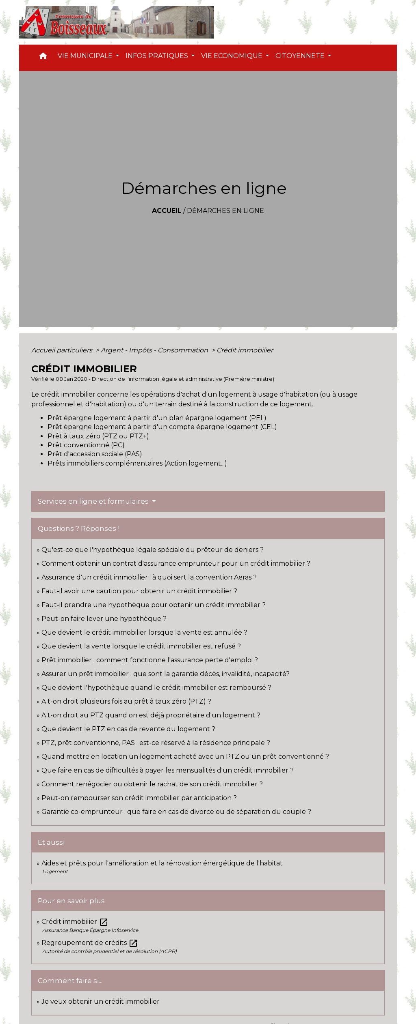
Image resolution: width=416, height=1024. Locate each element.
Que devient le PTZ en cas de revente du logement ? (128, 729)
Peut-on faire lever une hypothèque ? (104, 619)
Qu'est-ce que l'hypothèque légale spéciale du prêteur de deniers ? (152, 550)
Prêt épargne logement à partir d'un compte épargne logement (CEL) (162, 427)
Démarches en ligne (225, 211)
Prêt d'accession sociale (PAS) (95, 454)
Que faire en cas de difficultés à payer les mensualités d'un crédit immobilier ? (167, 770)
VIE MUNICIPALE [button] (86, 56)
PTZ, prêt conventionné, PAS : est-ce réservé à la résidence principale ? (155, 743)
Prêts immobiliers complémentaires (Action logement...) (137, 463)
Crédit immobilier (245, 350)
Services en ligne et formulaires (94, 501)
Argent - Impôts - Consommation (155, 350)
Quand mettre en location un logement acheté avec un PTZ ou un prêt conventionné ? (185, 756)
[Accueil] (116, 22)
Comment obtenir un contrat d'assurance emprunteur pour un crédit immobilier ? (175, 563)
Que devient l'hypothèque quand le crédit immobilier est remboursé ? (156, 687)
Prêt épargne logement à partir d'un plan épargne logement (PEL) (157, 418)
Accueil (167, 211)
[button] (43, 58)
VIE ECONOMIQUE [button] (232, 56)
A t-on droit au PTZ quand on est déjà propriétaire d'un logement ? (150, 715)
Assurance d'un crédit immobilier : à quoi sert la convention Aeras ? (149, 577)
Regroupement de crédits (89, 943)
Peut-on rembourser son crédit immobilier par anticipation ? (139, 798)
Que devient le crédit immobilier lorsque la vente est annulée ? (144, 632)
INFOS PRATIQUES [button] (158, 56)
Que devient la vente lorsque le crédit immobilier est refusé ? (141, 646)
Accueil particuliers (62, 350)
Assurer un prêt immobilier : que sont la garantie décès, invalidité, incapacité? (165, 674)
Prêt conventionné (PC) (86, 445)
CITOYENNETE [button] (300, 56)
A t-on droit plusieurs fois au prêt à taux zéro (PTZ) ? (126, 701)
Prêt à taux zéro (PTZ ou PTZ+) (98, 436)
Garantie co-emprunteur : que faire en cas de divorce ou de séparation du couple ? (176, 812)
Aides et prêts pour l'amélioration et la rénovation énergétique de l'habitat (162, 863)
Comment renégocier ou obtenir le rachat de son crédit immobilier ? (152, 784)
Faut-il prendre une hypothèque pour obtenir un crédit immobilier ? (153, 605)
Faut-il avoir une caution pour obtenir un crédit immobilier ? (139, 591)
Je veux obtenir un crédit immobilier (100, 1001)
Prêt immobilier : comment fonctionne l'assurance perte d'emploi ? (149, 660)
